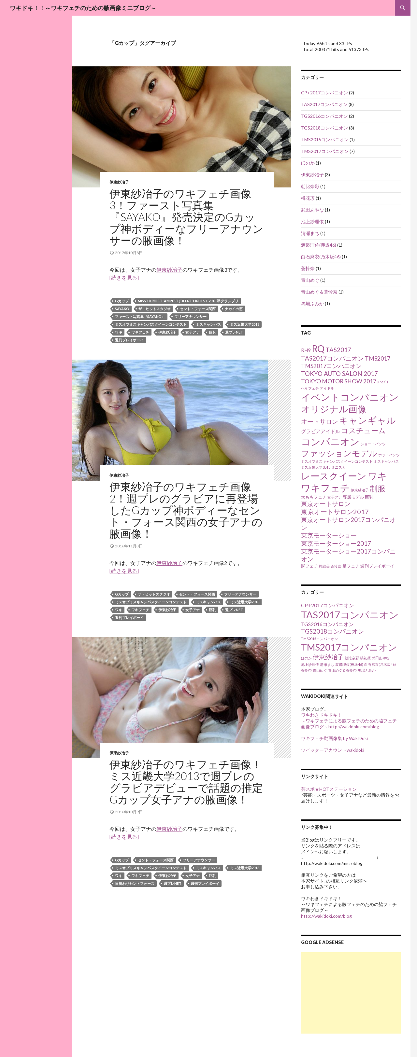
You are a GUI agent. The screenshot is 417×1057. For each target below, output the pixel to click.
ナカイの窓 (234, 309)
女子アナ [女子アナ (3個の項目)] (334, 497)
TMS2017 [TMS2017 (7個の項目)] (377, 358)
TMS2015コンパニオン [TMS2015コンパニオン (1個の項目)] (319, 639)
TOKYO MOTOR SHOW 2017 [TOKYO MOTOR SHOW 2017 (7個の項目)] (338, 381)
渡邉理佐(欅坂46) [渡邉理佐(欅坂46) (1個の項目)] (349, 664)
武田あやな (312, 210)
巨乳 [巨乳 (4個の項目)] (369, 497)
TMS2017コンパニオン (325, 151)
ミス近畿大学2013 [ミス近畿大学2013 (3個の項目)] (315, 467)
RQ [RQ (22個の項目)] (318, 348)
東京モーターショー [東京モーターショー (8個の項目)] (329, 535)
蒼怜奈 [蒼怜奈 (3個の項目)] (336, 566)
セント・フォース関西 (198, 309)
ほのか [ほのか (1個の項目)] (306, 658)
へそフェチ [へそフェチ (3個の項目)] (310, 388)
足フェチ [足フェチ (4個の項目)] (350, 566)
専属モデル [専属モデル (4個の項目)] (353, 497)
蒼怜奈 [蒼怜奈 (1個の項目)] (306, 670)
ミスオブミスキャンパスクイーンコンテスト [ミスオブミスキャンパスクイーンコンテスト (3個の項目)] (337, 461)
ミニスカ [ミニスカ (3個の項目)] (338, 467)
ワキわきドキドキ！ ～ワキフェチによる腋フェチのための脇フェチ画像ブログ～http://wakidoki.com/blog (349, 720)
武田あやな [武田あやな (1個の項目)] (381, 658)
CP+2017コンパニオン (324, 92)
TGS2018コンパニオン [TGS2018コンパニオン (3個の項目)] (332, 631)
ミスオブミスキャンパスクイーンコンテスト (151, 324)
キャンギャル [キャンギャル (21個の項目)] (367, 420)
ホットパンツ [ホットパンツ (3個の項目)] (389, 455)
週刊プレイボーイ (129, 340)
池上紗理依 (312, 221)
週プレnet (234, 332)
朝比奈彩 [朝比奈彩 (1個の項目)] (352, 658)
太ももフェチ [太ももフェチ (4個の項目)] (313, 497)
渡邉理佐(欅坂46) (318, 245)
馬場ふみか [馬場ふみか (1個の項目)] (367, 670)
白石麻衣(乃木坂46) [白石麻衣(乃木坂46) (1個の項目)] (380, 664)
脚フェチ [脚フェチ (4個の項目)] (309, 566)
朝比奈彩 (310, 186)
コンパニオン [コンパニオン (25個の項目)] (330, 441)
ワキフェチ (140, 332)
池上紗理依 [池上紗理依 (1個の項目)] (310, 664)
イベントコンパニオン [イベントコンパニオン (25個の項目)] (350, 397)
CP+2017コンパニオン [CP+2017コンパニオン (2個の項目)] (327, 605)
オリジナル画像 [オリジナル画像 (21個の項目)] (334, 409)
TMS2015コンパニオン (325, 139)
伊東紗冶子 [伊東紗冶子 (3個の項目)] (360, 490)
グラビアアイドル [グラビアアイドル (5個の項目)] (320, 431)
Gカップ (122, 301)
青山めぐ (310, 280)
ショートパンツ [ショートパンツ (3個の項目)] (373, 444)
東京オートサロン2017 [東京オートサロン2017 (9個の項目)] (335, 511)
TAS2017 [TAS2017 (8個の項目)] (338, 349)
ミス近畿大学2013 (244, 324)
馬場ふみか (312, 303)
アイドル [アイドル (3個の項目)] (327, 388)
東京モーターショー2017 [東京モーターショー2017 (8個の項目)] (336, 543)
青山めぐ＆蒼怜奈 (319, 292)
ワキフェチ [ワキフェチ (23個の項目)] (325, 487)
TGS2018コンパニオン (324, 127)
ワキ (118, 332)
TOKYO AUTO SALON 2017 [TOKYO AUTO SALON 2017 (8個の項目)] (339, 373)
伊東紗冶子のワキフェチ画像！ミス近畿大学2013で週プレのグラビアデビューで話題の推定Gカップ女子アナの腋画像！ (186, 782)
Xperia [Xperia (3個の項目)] (382, 382)
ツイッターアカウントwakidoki (332, 750)
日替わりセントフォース (134, 883)
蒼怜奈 (308, 268)
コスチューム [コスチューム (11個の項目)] (363, 430)
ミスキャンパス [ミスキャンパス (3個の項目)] (386, 461)
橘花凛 (308, 198)
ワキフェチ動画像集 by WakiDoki (334, 738)
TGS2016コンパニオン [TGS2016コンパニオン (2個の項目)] (327, 624)
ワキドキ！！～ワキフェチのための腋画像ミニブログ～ (83, 7)
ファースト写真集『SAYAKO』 (140, 316)
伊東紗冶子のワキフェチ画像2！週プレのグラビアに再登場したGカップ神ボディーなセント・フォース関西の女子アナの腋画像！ (186, 510)
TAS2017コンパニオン (324, 104)
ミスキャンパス (208, 324)
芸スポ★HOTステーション (329, 789)
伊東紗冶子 (119, 182)
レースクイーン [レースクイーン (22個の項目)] (334, 475)
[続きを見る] (124, 277)
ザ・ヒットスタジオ (154, 309)
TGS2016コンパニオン (324, 116)
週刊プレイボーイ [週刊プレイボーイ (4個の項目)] (377, 566)
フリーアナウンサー (190, 316)
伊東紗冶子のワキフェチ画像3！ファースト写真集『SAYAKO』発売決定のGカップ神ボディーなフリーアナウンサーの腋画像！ (186, 217)
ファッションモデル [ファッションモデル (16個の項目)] (339, 453)
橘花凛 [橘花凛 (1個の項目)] (365, 658)
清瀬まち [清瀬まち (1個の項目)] (327, 664)
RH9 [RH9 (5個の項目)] (306, 350)
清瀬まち (310, 233)
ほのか (308, 163)
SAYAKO (122, 309)
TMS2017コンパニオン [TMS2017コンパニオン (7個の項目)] (331, 366)
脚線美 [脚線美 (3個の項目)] (324, 566)
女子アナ (192, 332)
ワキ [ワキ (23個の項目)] (377, 475)
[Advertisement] (351, 993)
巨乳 (212, 332)
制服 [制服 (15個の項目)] (377, 488)
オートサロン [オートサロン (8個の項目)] (319, 421)
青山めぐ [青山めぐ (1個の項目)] (320, 670)
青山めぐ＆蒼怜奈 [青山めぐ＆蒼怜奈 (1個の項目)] (342, 670)
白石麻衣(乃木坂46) (321, 256)
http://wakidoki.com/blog (326, 916)
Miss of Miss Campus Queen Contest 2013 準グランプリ (188, 301)
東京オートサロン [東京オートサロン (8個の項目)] (326, 503)
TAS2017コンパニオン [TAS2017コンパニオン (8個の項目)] (332, 358)
